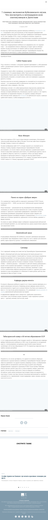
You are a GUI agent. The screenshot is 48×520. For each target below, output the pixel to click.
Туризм (3, 473)
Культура (17, 431)
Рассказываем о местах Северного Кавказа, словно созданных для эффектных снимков (22, 480)
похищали (23, 95)
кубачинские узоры (40, 215)
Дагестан (11, 431)
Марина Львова (5, 416)
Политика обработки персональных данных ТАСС (33, 509)
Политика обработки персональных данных (13, 509)
